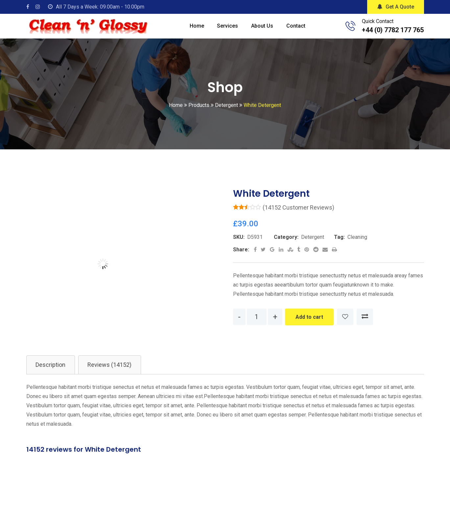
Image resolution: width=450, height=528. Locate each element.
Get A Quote (395, 7)
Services (226, 29)
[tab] (51, 371)
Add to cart (309, 323)
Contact (297, 29)
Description (51, 371)
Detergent (312, 243)
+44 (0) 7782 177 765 (393, 33)
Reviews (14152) (112, 371)
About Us (263, 29)
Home (194, 29)
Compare (365, 323)
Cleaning (357, 243)
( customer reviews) (298, 213)
